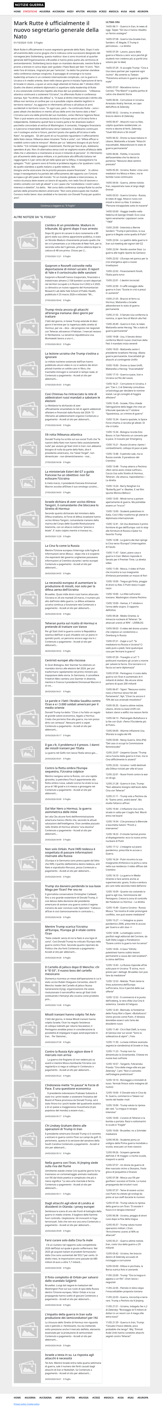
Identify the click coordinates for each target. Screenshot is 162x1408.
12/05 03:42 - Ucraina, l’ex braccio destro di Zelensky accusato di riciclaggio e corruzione (123, 1257)
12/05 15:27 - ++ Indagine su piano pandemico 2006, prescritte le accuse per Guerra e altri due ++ (125, 924)
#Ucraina (58, 11)
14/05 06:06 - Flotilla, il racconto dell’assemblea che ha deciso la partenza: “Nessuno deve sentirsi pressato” (123, 159)
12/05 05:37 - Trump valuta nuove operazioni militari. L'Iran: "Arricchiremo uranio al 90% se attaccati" (124, 1230)
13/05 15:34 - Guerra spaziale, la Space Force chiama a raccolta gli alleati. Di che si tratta (126, 423)
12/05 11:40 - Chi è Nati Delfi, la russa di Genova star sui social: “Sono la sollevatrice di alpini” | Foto (126, 1033)
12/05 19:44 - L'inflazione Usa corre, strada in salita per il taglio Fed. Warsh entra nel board (126, 812)
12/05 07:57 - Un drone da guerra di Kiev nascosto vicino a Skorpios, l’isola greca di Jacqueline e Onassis (126, 1168)
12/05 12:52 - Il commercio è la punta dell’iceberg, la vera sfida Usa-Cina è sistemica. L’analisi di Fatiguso (126, 1001)
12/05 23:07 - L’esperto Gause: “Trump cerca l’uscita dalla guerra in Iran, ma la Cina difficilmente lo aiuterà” (127, 756)
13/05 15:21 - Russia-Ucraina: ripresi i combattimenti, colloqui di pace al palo (126, 446)
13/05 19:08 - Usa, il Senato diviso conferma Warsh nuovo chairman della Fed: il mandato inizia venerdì (126, 340)
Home (17, 11)
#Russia (92, 11)
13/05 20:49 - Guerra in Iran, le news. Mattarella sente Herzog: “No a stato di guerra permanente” (126, 327)
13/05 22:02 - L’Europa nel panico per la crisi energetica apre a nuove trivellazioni (127, 262)
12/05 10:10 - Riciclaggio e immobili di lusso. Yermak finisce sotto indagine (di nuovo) (127, 1083)
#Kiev (70, 11)
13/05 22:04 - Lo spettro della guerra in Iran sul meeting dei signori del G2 (126, 242)
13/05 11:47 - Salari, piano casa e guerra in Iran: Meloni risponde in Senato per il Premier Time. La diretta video (126, 558)
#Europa (143, 11)
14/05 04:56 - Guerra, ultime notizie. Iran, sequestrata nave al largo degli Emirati (125, 186)
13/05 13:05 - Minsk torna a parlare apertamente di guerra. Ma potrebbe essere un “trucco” (125, 502)
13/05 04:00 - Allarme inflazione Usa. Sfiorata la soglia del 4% (125, 732)
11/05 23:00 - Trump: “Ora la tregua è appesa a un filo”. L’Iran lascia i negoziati (125, 1279)
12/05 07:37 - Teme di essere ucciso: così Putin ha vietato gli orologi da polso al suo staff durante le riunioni (125, 1194)
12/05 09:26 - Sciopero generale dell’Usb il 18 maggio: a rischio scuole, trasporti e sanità (126, 1156)
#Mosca (114, 11)
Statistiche (30, 11)
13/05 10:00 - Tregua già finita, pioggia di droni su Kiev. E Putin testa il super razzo (126, 585)
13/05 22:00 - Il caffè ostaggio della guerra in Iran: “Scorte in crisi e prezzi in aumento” (126, 290)
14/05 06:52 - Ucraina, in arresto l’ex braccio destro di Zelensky (125, 114)
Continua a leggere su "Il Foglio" (58, 205)
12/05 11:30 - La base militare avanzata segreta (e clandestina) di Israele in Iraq (127, 1043)
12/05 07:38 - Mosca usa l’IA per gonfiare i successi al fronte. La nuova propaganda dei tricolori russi (126, 1181)
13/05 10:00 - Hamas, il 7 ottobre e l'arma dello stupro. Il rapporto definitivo (124, 607)
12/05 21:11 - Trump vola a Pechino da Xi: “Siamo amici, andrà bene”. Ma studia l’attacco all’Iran (126, 800)
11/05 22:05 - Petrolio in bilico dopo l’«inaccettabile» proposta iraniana (125, 1289)
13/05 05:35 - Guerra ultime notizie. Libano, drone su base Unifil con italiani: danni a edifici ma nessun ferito (127, 709)
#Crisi (102, 11)
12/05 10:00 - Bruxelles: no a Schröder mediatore (126, 1132)
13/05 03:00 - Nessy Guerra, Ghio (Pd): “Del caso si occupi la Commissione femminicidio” (126, 743)
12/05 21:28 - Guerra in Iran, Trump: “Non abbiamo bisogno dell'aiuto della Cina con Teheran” (126, 787)
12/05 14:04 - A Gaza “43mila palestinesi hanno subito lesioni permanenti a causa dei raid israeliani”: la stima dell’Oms (126, 954)
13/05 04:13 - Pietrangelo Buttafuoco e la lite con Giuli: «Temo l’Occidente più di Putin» (126, 721)
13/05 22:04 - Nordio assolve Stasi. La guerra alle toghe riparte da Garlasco (126, 251)
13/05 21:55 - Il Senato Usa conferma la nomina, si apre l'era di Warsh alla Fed (127, 316)
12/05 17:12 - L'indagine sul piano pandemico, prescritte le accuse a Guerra (124, 850)
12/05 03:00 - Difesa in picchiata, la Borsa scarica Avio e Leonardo (124, 1268)
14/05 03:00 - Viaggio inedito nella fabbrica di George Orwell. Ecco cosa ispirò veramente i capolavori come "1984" (125, 216)
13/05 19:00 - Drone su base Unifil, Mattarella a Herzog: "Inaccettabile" (125, 367)
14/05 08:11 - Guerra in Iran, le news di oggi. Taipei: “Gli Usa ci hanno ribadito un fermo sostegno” (126, 30)
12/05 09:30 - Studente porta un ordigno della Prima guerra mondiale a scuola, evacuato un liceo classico (126, 1143)
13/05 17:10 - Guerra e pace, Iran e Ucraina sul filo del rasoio (124, 376)
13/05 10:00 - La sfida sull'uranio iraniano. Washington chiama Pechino (126, 595)
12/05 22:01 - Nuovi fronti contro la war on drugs (127, 776)
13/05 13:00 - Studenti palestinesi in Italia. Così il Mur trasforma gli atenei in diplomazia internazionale (127, 515)
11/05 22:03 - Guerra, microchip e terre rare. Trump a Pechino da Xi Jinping (126, 1299)
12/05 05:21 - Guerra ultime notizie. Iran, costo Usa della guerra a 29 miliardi (125, 1244)
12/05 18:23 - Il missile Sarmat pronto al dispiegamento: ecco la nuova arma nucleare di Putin (126, 838)
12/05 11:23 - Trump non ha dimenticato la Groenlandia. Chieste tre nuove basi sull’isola (127, 1055)
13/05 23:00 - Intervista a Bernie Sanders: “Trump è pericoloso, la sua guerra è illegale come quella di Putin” (126, 231)
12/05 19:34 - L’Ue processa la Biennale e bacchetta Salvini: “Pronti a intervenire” (126, 825)
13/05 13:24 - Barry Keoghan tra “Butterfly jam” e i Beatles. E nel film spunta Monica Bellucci (125, 489)
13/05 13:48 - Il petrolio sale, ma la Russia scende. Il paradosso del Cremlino (124, 457)
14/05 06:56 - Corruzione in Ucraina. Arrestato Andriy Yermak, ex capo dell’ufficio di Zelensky (125, 103)
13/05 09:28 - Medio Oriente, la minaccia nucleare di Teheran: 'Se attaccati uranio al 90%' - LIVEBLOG (124, 619)
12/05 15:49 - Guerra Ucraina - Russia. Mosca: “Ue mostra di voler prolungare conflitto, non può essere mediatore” (126, 911)
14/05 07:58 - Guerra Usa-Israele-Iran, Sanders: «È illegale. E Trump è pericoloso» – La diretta (126, 42)
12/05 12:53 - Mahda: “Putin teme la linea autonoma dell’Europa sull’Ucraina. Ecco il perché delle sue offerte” (125, 986)
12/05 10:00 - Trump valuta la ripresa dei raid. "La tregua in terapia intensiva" (125, 1109)
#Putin (80, 11)
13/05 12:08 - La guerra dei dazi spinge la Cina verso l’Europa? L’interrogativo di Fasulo (126, 543)
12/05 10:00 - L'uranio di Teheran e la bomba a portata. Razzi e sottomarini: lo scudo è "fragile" (126, 1121)
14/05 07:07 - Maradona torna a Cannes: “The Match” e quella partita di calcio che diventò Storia (126, 91)
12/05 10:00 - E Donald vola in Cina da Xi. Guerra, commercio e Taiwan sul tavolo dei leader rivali (126, 1096)
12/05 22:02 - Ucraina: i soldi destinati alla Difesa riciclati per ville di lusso (126, 767)
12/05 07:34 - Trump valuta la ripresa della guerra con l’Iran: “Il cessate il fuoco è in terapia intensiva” (125, 1206)
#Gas (132, 11)
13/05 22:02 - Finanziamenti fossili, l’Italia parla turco (124, 273)
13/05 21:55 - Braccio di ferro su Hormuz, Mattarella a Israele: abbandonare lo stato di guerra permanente (123, 304)
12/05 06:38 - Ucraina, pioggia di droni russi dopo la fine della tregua (126, 1217)
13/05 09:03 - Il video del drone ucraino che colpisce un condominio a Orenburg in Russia (127, 632)
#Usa (124, 11)
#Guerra (44, 11)
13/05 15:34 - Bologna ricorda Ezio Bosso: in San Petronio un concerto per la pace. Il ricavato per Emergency (126, 435)
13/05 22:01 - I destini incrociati (122, 280)
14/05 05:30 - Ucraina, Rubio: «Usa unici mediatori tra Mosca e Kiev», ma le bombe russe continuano (127, 173)
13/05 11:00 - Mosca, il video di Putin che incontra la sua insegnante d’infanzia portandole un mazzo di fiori (126, 572)
